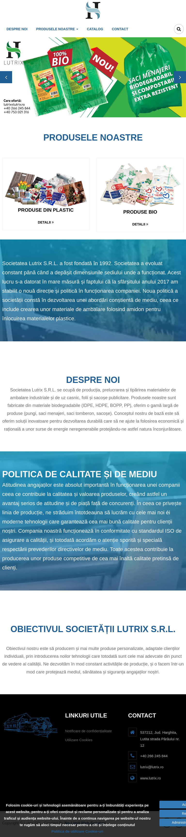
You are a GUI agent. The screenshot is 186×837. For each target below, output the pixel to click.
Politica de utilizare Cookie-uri (77, 831)
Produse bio (140, 212)
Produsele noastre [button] (57, 29)
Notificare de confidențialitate (88, 731)
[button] (6, 77)
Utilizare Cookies (79, 740)
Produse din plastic (46, 210)
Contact (120, 29)
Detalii (46, 222)
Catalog (95, 29)
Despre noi (17, 29)
